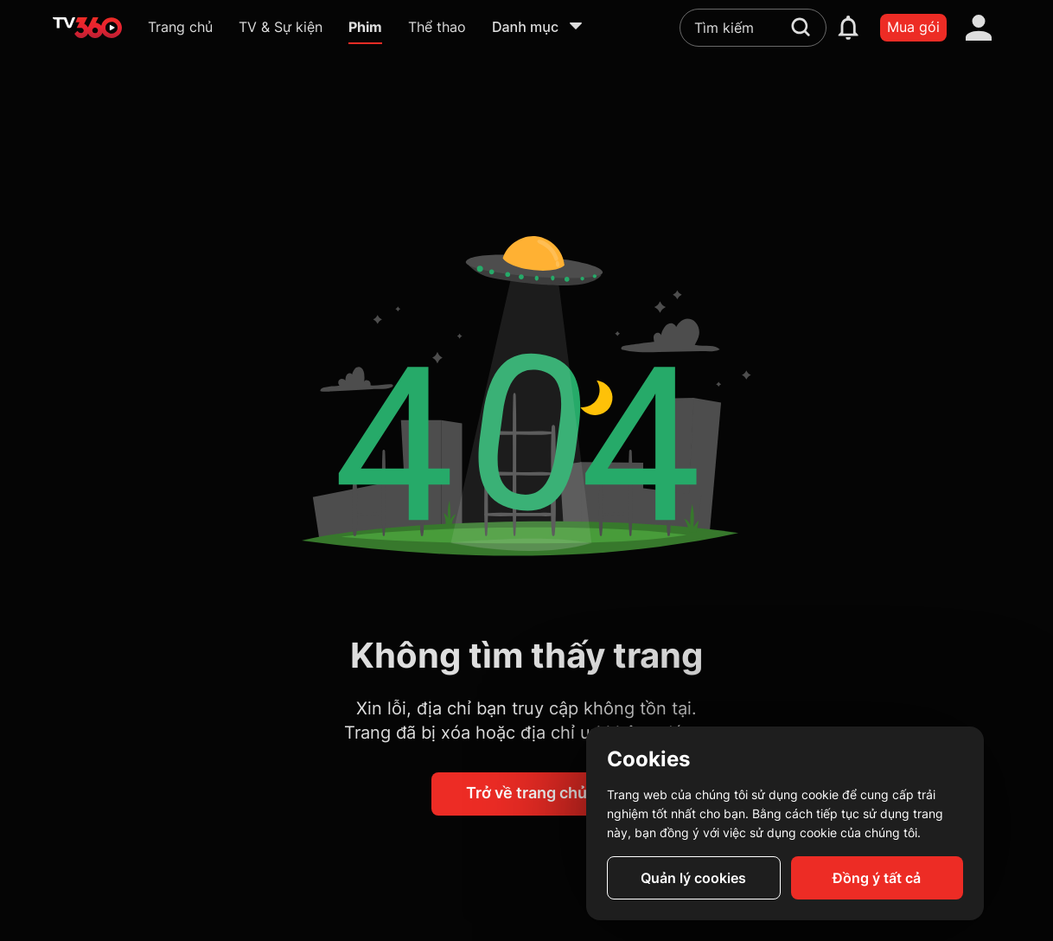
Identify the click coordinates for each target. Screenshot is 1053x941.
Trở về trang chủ (526, 793)
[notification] (848, 27)
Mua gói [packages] (913, 26)
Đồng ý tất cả (877, 878)
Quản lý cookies (693, 878)
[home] (87, 28)
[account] (978, 27)
